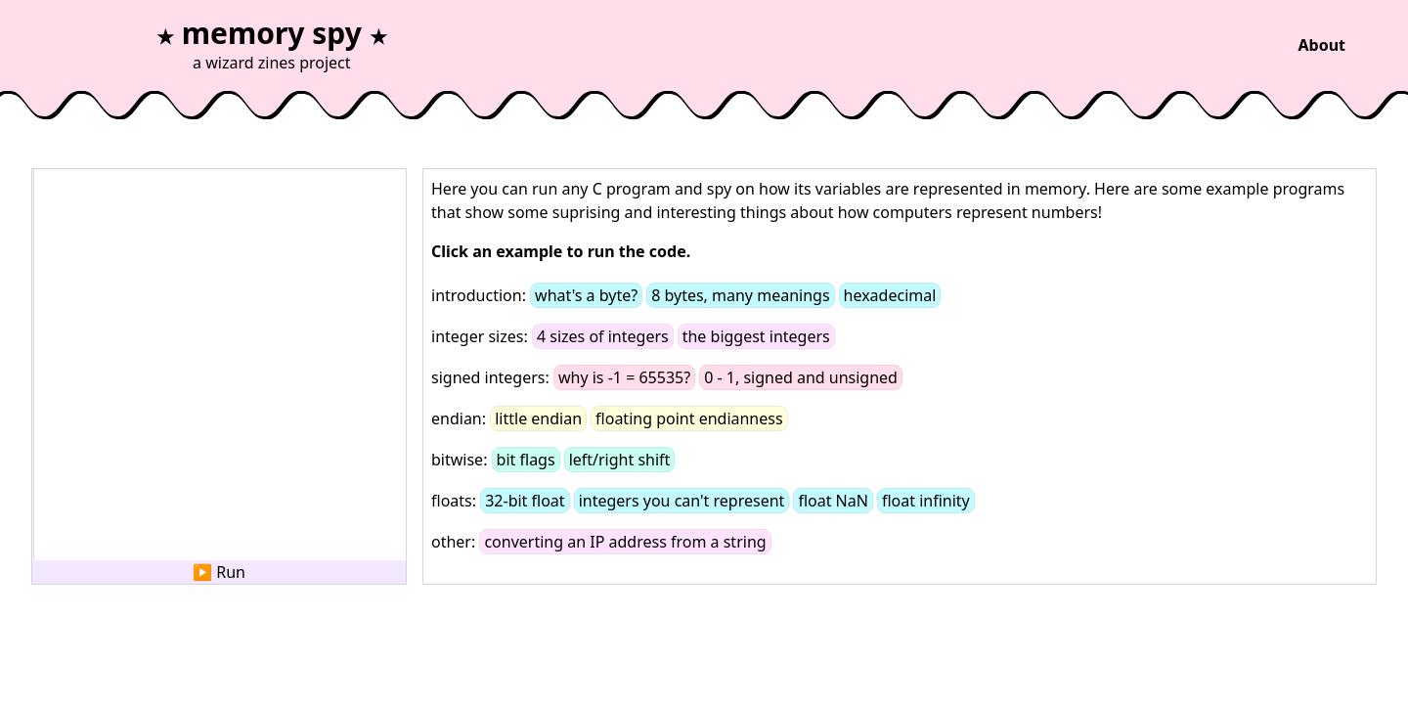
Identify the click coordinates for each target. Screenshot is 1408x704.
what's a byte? (586, 295)
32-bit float (524, 500)
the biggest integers (756, 336)
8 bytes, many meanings (740, 295)
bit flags (526, 459)
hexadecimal (890, 295)
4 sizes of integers (603, 336)
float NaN (833, 500)
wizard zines (250, 62)
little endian (538, 418)
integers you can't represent (682, 500)
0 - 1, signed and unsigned (801, 377)
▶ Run (219, 572)
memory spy (271, 33)
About (1321, 45)
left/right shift (620, 459)
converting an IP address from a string (625, 541)
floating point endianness (689, 418)
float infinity (926, 500)
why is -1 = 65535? (624, 377)
